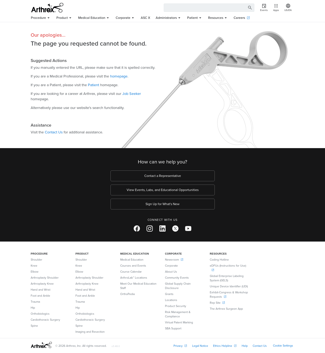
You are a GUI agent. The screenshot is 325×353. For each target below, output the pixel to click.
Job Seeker (131, 93)
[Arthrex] (47, 7)
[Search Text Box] (209, 8)
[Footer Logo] (41, 345)
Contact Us (54, 132)
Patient (93, 85)
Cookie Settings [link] (283, 345)
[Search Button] (249, 7)
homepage (118, 76)
